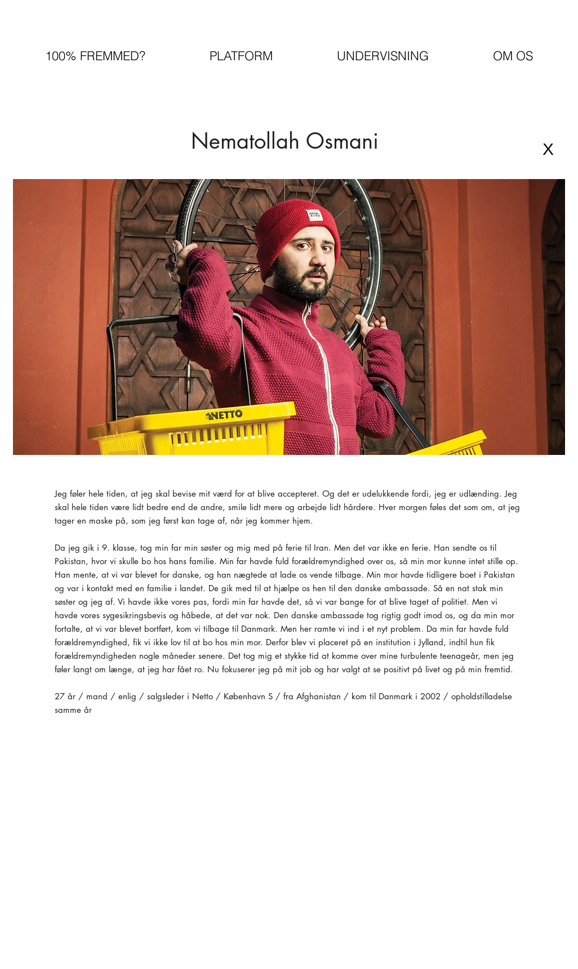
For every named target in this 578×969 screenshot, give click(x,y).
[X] (548, 149)
